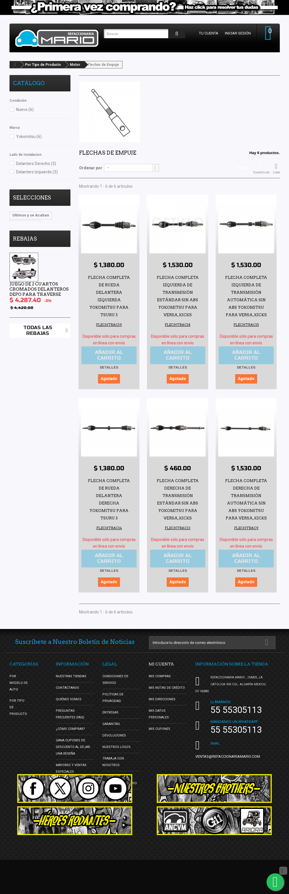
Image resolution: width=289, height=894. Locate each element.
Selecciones (32, 198)
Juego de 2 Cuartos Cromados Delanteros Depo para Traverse (39, 313)
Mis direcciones (162, 699)
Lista (276, 168)
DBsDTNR (21, 241)
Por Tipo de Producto (43, 65)
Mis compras (160, 676)
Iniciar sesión (238, 33)
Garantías (111, 724)
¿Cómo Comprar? (70, 728)
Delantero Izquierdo (37, 172)
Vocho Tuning (25, 224)
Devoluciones (114, 735)
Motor (75, 65)
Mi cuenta (161, 663)
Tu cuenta (208, 33)
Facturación (113, 794)
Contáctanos (67, 687)
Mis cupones (159, 728)
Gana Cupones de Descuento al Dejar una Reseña (73, 746)
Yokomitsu (29, 136)
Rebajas (25, 263)
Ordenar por (90, 168)
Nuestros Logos (116, 747)
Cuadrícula (261, 168)
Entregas (110, 712)
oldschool (57, 232)
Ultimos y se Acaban (30, 215)
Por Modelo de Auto (18, 682)
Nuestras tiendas (71, 676)
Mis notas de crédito (167, 687)
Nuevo (25, 109)
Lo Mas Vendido (26, 232)
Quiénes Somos (68, 699)
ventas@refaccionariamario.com (227, 756)
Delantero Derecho (36, 163)
